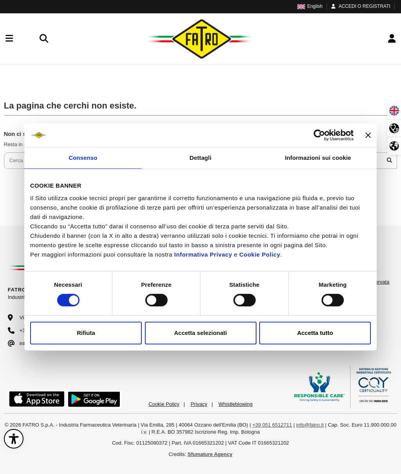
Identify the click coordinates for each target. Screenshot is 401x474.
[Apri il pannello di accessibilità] (13, 439)
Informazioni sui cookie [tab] (318, 157)
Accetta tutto (315, 332)
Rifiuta (86, 332)
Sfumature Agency (210, 454)
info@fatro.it (309, 425)
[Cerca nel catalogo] (389, 160)
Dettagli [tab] (200, 157)
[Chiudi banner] (368, 135)
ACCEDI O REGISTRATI (360, 6)
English (309, 6)
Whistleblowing (236, 404)
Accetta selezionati (200, 332)
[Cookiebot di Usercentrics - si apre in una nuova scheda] (319, 135)
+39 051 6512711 (272, 425)
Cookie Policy (259, 254)
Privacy (199, 404)
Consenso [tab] (83, 157)
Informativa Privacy (203, 254)
